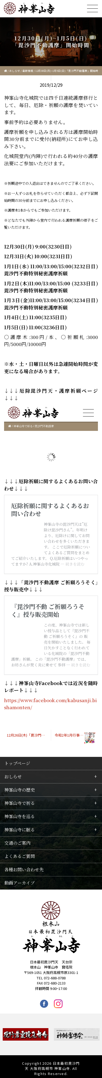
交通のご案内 (17, 843)
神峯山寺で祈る (19, 803)
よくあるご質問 (19, 856)
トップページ (17, 763)
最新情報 (27, 71)
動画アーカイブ (19, 883)
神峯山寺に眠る (19, 830)
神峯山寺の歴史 (19, 790)
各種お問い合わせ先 (24, 869)
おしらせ (14, 71)
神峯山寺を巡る (19, 816)
